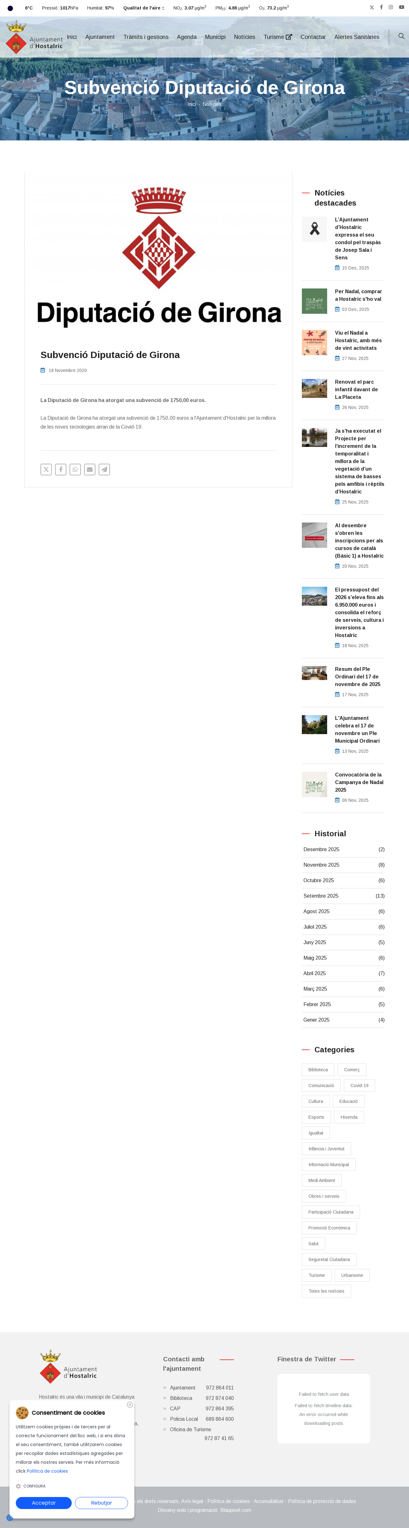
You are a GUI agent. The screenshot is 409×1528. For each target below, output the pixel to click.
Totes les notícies (326, 1291)
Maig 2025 (344, 958)
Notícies (244, 37)
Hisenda (349, 1117)
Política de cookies (228, 1501)
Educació (348, 1101)
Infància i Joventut (326, 1148)
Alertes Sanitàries (356, 37)
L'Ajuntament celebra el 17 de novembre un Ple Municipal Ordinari (357, 729)
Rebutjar (101, 1502)
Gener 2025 (344, 1020)
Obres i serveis (323, 1196)
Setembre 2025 (344, 896)
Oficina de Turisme (202, 1435)
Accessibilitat (269, 1501)
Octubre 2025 (344, 880)
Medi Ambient (321, 1180)
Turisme (278, 37)
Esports (316, 1117)
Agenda (187, 37)
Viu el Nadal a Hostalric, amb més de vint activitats (358, 340)
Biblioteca (318, 1069)
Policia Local (202, 1419)
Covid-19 (360, 1085)
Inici (72, 37)
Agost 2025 (344, 911)
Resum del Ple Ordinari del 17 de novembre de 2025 (358, 676)
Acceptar (44, 1502)
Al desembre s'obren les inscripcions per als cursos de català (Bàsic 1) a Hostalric (359, 541)
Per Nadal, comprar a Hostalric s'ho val (358, 295)
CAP (202, 1408)
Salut (313, 1243)
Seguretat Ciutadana (329, 1259)
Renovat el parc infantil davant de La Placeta (356, 389)
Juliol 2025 (344, 927)
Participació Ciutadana (330, 1212)
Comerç (352, 1069)
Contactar (313, 37)
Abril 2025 (344, 973)
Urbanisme (352, 1275)
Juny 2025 (344, 942)
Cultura (315, 1101)
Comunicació (321, 1085)
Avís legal (192, 1501)
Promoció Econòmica (329, 1227)
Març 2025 (344, 989)
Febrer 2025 (344, 1004)
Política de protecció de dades (322, 1501)
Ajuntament (100, 37)
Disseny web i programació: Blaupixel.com (204, 1510)
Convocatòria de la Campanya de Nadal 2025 (359, 782)
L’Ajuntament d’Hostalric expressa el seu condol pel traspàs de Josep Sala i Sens (358, 238)
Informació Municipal (328, 1164)
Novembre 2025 (344, 865)
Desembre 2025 (344, 849)
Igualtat (315, 1132)
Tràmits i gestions (145, 37)
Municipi (215, 37)
